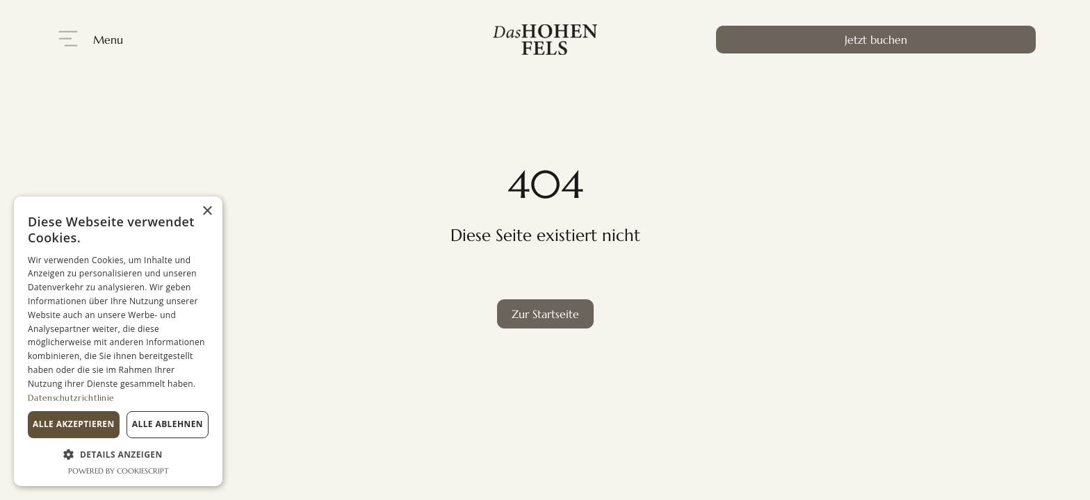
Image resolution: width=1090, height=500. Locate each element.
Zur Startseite (545, 314)
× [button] (207, 211)
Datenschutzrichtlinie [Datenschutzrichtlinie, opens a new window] (71, 397)
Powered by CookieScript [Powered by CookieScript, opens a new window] (118, 471)
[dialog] (118, 341)
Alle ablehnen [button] (167, 424)
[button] (118, 454)
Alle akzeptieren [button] (74, 424)
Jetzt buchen (876, 40)
